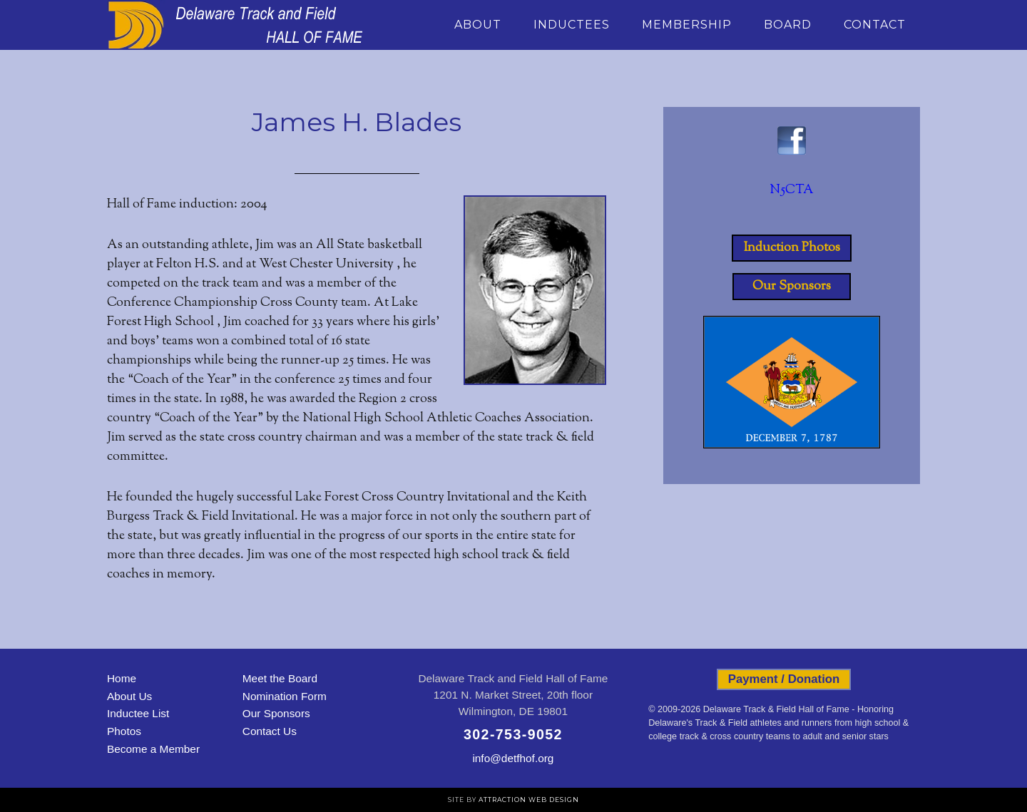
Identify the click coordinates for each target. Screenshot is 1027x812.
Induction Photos (792, 248)
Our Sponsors (791, 286)
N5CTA (792, 190)
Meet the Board (279, 678)
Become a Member (153, 749)
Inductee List (138, 713)
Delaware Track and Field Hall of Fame (235, 25)
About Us (129, 696)
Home (121, 678)
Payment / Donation (784, 679)
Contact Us (269, 731)
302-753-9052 (513, 734)
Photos (124, 731)
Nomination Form (284, 696)
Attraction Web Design (529, 799)
